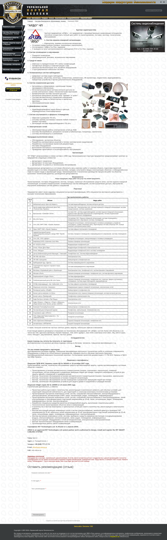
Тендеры (45, 18)
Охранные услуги (9, 27)
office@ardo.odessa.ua (39, 447)
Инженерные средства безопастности (10, 38)
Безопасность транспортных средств (11, 59)
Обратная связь (86, 18)
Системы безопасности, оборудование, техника (11, 33)
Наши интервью (60, 18)
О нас (29, 18)
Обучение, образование (11, 69)
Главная (30, 21)
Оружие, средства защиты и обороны (12, 43)
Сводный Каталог (73, 18)
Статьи (51, 18)
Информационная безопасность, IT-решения (12, 54)
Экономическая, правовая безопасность (12, 49)
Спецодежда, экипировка (11, 64)
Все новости (36, 18)
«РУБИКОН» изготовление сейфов (13, 84)
